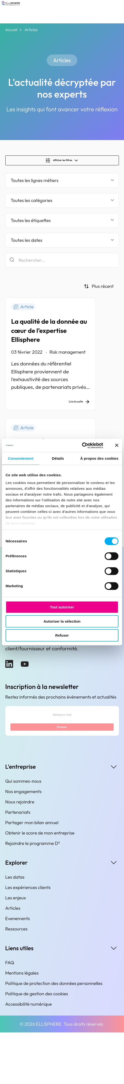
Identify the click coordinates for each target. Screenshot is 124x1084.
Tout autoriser (62, 607)
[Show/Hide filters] (62, 162)
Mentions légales (22, 1024)
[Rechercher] (62, 265)
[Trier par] (99, 291)
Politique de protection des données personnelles (53, 1035)
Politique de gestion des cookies (36, 1045)
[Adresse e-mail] (62, 757)
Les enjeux (15, 949)
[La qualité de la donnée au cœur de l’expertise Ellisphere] (62, 361)
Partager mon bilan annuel (32, 874)
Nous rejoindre (19, 853)
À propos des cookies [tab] (99, 458)
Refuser (62, 635)
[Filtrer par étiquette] (62, 225)
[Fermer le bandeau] (116, 445)
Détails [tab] (58, 458)
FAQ (9, 1014)
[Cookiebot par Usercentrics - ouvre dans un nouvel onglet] (82, 445)
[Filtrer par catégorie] (62, 205)
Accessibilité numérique (28, 1055)
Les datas (14, 928)
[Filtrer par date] (62, 245)
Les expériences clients (28, 939)
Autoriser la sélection (62, 621)
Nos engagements (23, 843)
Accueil (11, 30)
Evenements (17, 970)
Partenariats (18, 864)
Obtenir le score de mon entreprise (40, 884)
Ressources (16, 980)
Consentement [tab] (20, 458)
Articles (12, 960)
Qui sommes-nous (23, 832)
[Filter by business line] (62, 185)
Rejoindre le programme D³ (32, 895)
